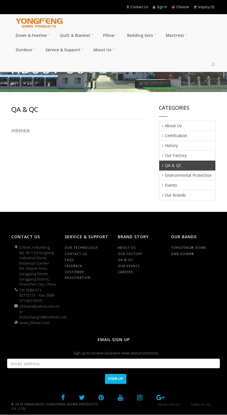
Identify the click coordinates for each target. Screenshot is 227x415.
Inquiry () (204, 7)
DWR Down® (182, 254)
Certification (176, 135)
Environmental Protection (188, 175)
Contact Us (137, 7)
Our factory (130, 254)
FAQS (69, 259)
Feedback (73, 266)
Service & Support (64, 49)
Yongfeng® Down (188, 247)
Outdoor (26, 49)
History (171, 145)
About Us (104, 49)
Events (171, 185)
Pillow (110, 35)
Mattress (176, 35)
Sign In (160, 7)
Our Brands (175, 195)
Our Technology (81, 247)
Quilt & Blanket (77, 35)
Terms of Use (201, 405)
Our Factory (176, 155)
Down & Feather (33, 35)
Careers (125, 272)
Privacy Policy (169, 405)
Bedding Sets (141, 35)
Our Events (129, 266)
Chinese (180, 7)
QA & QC (173, 165)
